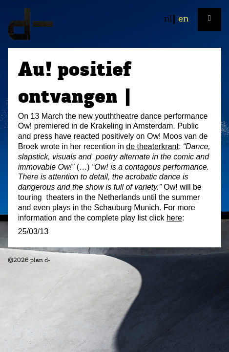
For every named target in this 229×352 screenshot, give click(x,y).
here (174, 218)
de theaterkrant (152, 146)
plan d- (114, 24)
